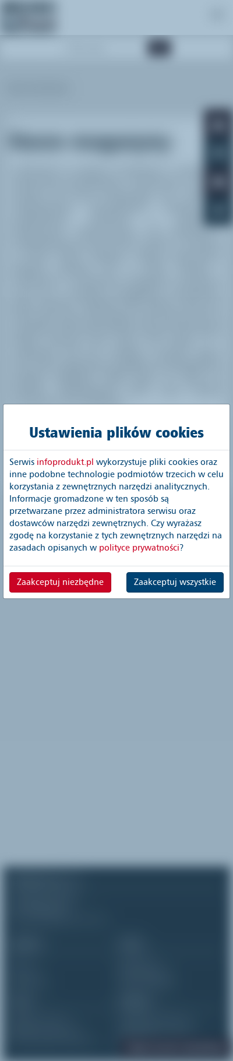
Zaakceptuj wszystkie (175, 582)
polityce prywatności (139, 547)
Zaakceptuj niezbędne (60, 582)
